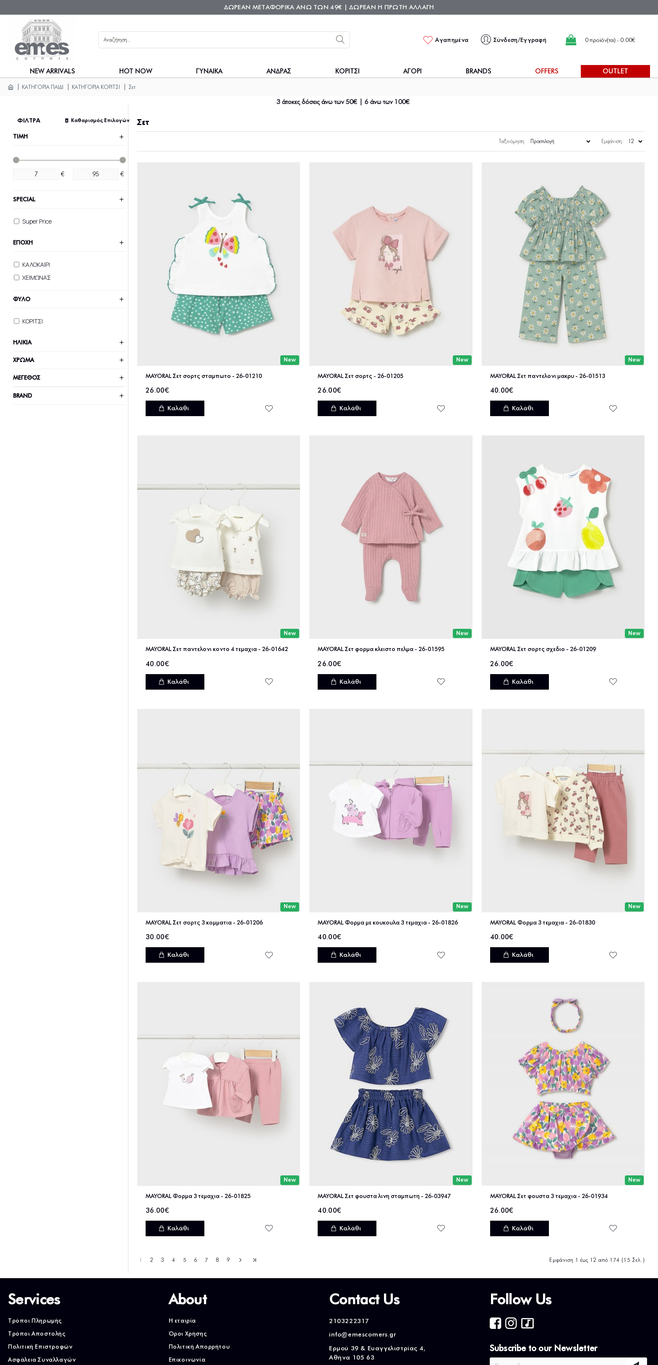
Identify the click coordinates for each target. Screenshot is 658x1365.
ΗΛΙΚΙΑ (22, 342)
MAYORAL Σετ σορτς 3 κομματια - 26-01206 (204, 922)
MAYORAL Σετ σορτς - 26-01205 (360, 376)
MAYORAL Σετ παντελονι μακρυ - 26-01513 (547, 376)
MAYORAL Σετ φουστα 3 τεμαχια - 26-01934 (549, 1196)
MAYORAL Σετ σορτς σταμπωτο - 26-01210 (204, 376)
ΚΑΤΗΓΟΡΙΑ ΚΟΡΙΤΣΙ (96, 86)
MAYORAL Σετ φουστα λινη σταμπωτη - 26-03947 (384, 1196)
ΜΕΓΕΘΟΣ (26, 377)
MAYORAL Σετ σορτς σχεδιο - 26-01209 (543, 649)
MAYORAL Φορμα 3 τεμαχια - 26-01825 (198, 1196)
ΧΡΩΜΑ (23, 360)
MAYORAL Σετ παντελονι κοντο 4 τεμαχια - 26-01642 (217, 649)
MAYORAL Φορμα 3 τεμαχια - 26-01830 (542, 922)
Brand (22, 395)
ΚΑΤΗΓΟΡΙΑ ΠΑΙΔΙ (42, 86)
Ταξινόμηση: (512, 141)
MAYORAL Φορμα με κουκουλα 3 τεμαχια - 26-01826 (388, 922)
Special (24, 199)
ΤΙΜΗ (20, 136)
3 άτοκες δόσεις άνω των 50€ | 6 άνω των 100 (360, 102)
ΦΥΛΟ (21, 299)
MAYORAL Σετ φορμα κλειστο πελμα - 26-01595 (381, 649)
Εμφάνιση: (612, 141)
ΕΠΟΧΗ (23, 242)
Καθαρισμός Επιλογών (98, 120)
